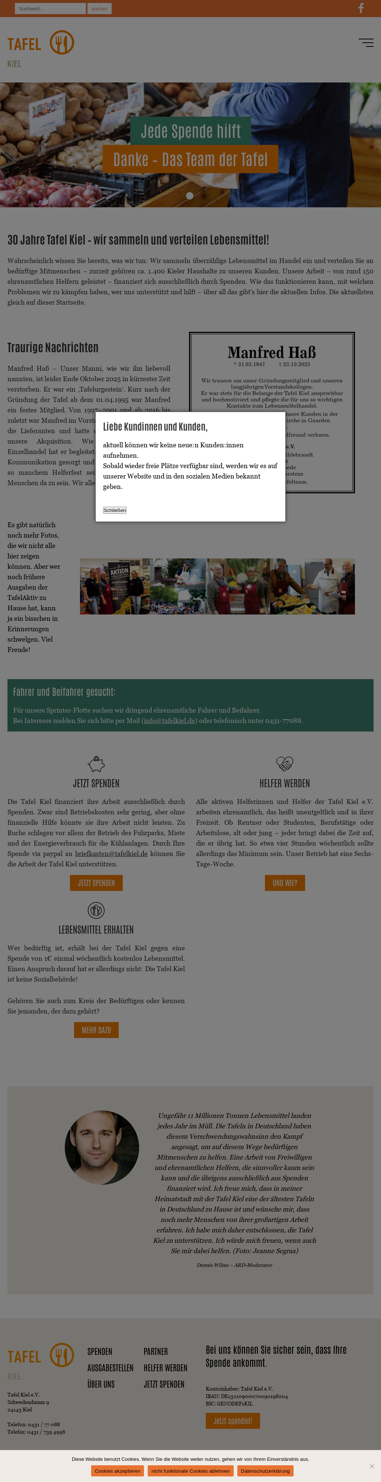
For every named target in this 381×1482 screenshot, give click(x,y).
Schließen (115, 510)
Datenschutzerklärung (265, 1471)
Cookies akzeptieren (118, 1471)
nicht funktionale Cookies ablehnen (190, 1471)
